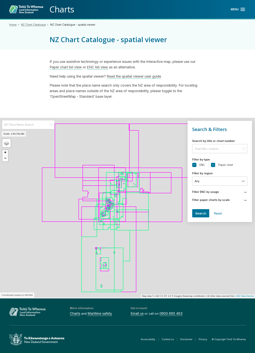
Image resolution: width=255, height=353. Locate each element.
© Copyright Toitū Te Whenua (229, 339)
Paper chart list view (66, 67)
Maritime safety (99, 313)
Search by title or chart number (213, 141)
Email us (137, 313)
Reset (218, 213)
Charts (75, 313)
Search (200, 213)
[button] (6, 143)
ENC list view (97, 67)
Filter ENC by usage (205, 191)
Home (13, 24)
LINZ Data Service (244, 296)
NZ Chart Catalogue (33, 24)
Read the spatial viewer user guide (134, 76)
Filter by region (202, 173)
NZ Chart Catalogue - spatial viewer (72, 24)
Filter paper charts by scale (211, 199)
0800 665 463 (171, 313)
